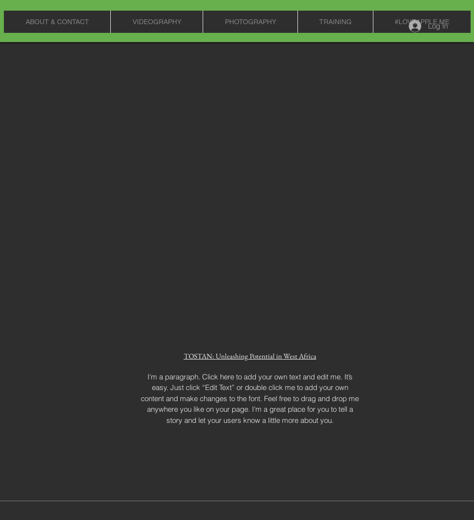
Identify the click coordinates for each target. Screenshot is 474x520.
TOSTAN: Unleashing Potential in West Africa (250, 356)
